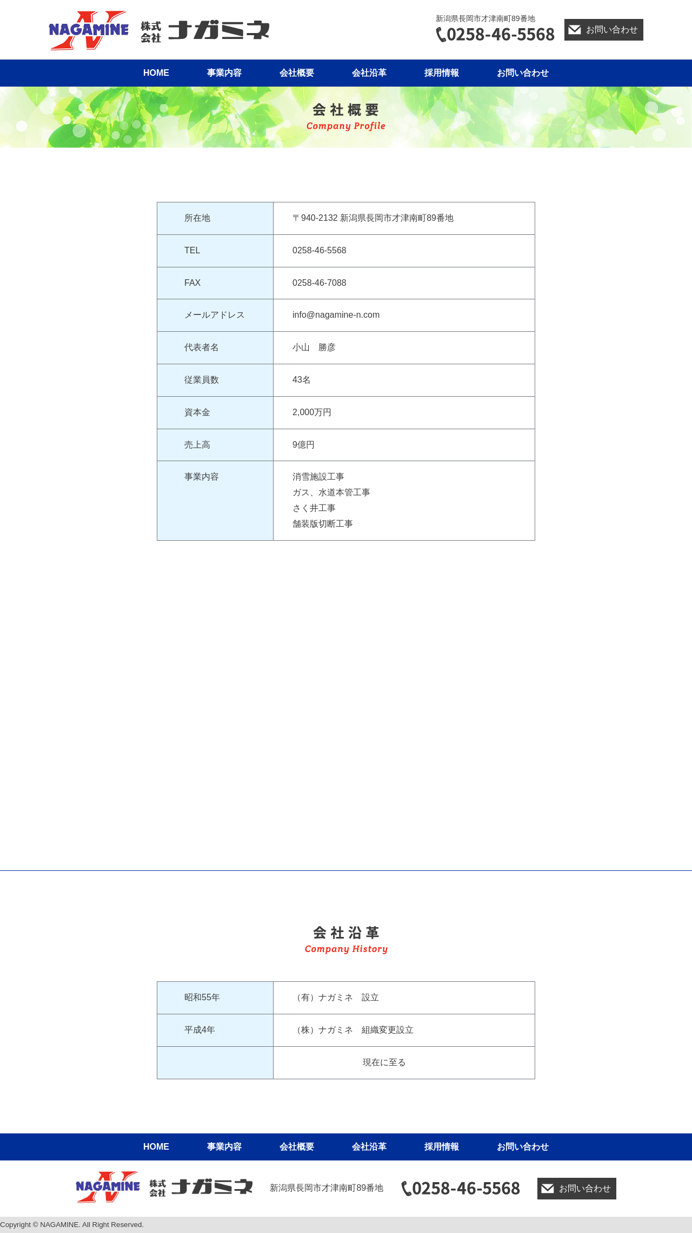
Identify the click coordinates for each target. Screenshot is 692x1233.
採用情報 (441, 72)
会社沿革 (369, 72)
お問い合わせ (612, 29)
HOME (156, 72)
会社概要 (297, 72)
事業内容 (224, 72)
